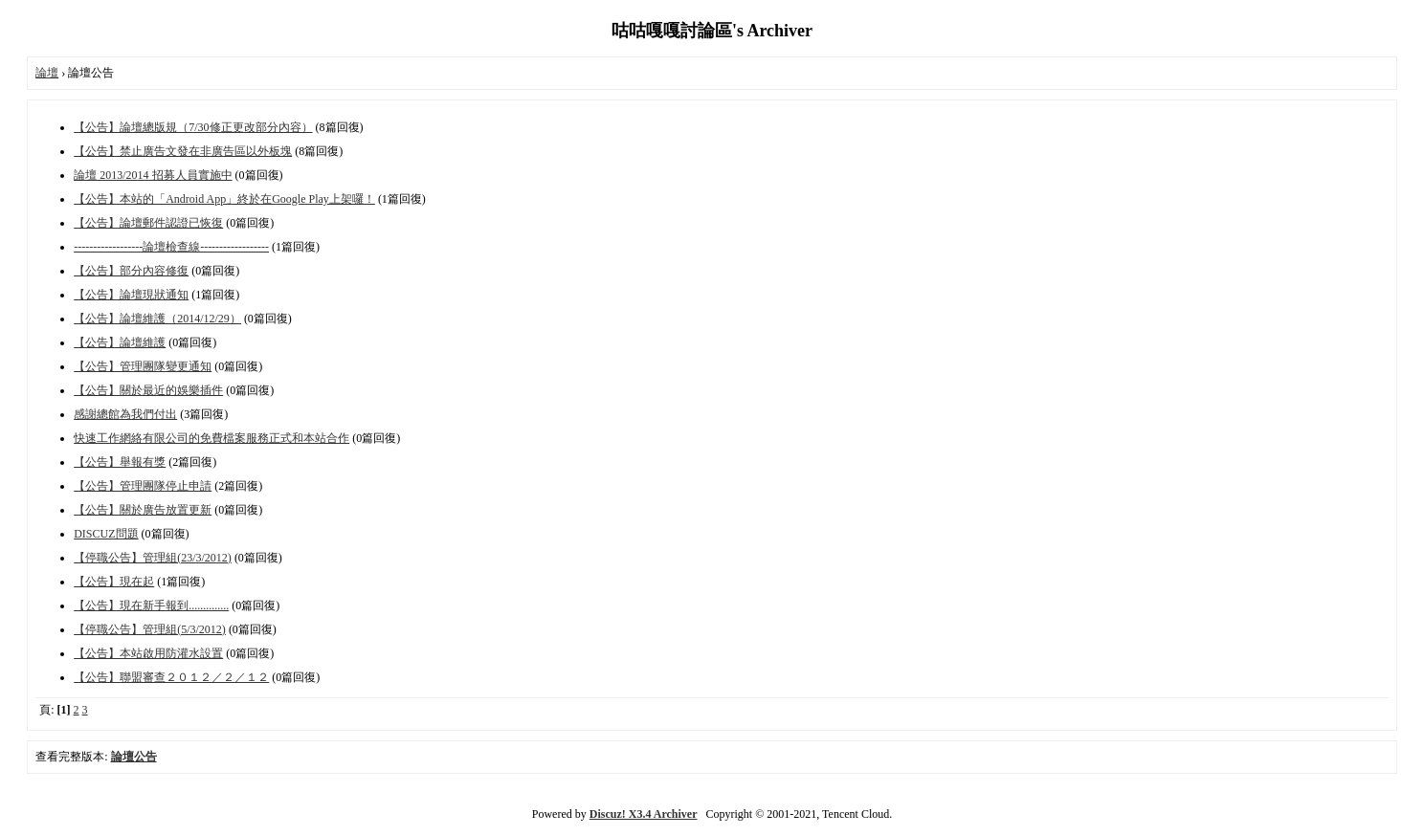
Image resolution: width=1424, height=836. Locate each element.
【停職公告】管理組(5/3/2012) (150, 629)
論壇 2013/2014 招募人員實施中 (153, 175)
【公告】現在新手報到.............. (151, 605)
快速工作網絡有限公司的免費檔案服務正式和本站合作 (211, 438)
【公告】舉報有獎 (120, 462)
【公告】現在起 (114, 581)
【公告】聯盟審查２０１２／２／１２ (171, 677)
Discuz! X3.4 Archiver (644, 814)
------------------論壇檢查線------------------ (171, 246)
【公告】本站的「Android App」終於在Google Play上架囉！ (224, 199)
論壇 (46, 72)
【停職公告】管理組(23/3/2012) (153, 557)
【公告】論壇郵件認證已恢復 (148, 223)
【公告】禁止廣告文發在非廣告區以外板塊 (183, 151)
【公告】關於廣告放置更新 (142, 510)
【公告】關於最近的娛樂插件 (148, 390)
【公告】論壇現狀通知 (131, 294)
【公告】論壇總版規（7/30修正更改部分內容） (193, 127)
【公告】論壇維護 (120, 342)
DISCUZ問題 (106, 533)
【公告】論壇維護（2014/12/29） (157, 318)
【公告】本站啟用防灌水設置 (148, 653)
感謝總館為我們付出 (125, 414)
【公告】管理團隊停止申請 (142, 486)
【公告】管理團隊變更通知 (142, 366)
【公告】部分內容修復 (131, 270)
